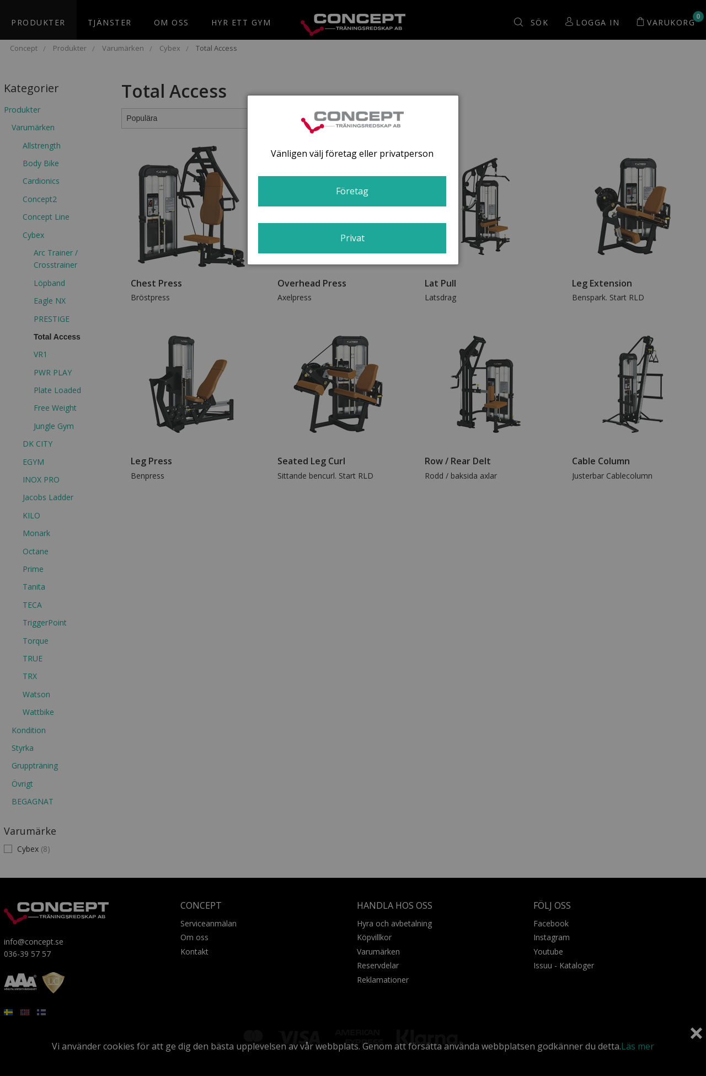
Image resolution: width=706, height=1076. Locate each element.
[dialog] (353, 180)
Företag (352, 191)
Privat (352, 238)
